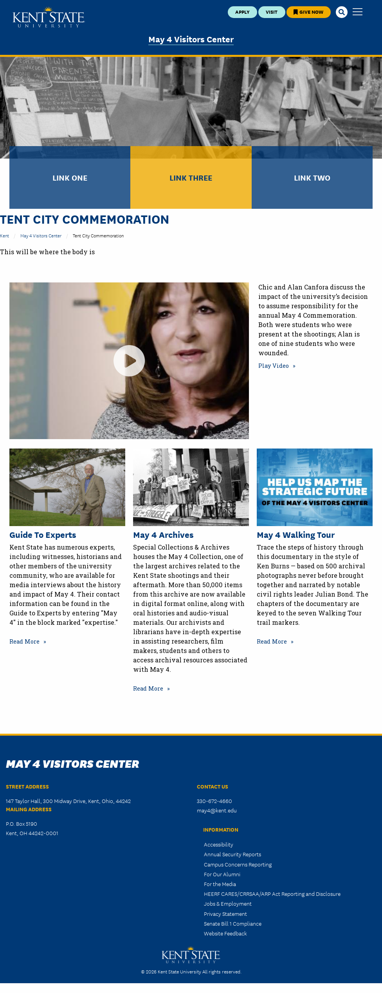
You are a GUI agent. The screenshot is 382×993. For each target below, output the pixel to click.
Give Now (308, 11)
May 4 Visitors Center (191, 39)
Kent (4, 235)
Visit (271, 11)
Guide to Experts (42, 534)
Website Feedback (225, 933)
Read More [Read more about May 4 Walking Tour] (272, 641)
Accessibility (218, 844)
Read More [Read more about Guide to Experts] (24, 641)
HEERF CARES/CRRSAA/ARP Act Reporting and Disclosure (272, 893)
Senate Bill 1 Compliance (232, 923)
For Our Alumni (222, 874)
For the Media (220, 883)
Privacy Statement (225, 913)
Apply (242, 11)
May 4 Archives (163, 534)
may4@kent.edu (217, 810)
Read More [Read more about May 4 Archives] (148, 688)
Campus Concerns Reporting (238, 864)
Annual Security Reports (232, 854)
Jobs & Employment (228, 903)
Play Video (273, 365)
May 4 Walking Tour (296, 534)
